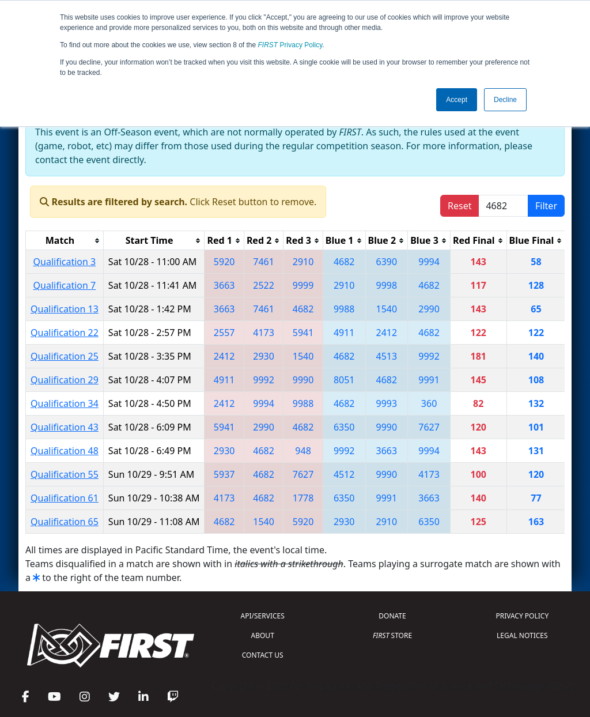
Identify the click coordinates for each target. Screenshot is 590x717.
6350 (344, 427)
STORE (392, 635)
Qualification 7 (64, 285)
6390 (387, 261)
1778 (303, 498)
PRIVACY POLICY (522, 616)
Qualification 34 (65, 403)
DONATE (392, 616)
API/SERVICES (263, 616)
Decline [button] (505, 100)
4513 (387, 356)
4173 (263, 332)
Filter (546, 205)
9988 (344, 309)
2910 (303, 261)
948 (303, 450)
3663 (224, 285)
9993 (387, 403)
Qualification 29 (65, 379)
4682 (344, 261)
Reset (459, 205)
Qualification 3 (64, 261)
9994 (429, 261)
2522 (263, 285)
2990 (429, 309)
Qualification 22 (65, 332)
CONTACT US (262, 655)
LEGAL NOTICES (522, 635)
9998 (387, 285)
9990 (303, 379)
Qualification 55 (65, 474)
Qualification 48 (65, 450)
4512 (344, 474)
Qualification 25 (65, 356)
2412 (387, 332)
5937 (224, 474)
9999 (303, 285)
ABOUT (262, 635)
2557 (224, 332)
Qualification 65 (65, 521)
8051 (344, 379)
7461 (263, 261)
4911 (344, 332)
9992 (429, 356)
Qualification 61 (65, 498)
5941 (303, 332)
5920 (224, 261)
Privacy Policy (290, 45)
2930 (263, 356)
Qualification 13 (65, 309)
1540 (387, 309)
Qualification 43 (65, 427)
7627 (429, 427)
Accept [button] (456, 100)
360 (429, 403)
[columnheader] (65, 240)
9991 (429, 379)
